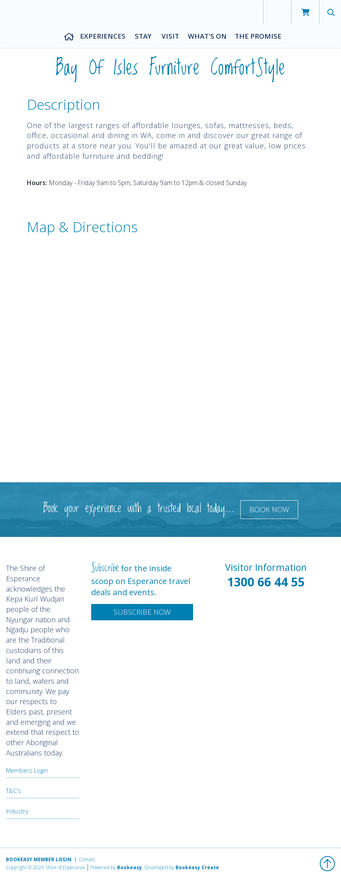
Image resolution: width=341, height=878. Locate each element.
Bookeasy (129, 867)
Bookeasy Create (197, 867)
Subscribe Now (142, 612)
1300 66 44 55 (266, 582)
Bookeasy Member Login (39, 859)
